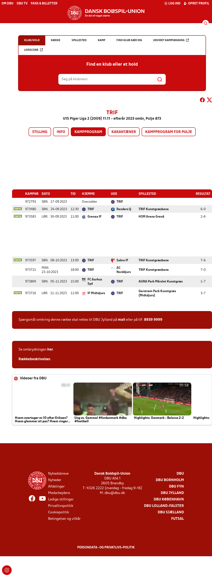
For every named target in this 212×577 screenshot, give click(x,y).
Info (61, 132)
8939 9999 (153, 320)
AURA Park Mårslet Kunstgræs (161, 281)
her (50, 349)
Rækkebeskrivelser (34, 359)
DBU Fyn (176, 486)
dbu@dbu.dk (115, 493)
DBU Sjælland (171, 512)
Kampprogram (88, 132)
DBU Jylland (172, 493)
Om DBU (7, 3)
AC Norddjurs (123, 270)
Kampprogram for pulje (168, 132)
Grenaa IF (94, 216)
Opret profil (196, 3)
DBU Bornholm (170, 480)
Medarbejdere (59, 493)
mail (121, 320)
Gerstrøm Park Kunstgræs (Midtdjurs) (157, 293)
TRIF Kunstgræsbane (154, 209)
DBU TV (22, 3)
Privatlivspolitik (60, 506)
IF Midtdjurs (96, 293)
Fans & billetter (44, 3)
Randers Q (123, 209)
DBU (180, 473)
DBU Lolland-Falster (164, 506)
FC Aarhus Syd (94, 281)
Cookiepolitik (58, 512)
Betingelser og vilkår (64, 519)
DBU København (169, 499)
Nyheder (54, 480)
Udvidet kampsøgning (171, 40)
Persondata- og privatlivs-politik (106, 547)
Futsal (177, 519)
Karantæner (123, 132)
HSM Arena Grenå (151, 216)
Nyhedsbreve (58, 473)
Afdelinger (56, 486)
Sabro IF (122, 260)
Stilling (39, 132)
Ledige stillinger (61, 499)
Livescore (33, 49)
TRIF (119, 201)
